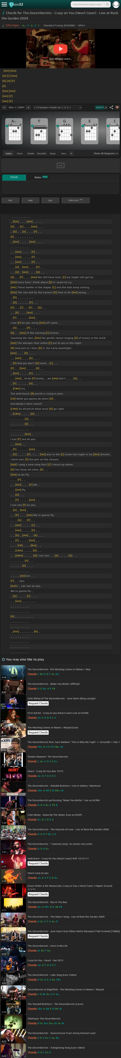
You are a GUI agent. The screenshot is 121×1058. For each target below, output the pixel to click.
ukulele (30, 153)
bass (63, 153)
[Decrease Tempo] (4, 107)
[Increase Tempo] (28, 107)
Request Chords (38, 703)
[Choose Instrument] (71, 153)
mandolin (41, 153)
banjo (53, 153)
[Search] (107, 4)
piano (20, 153)
